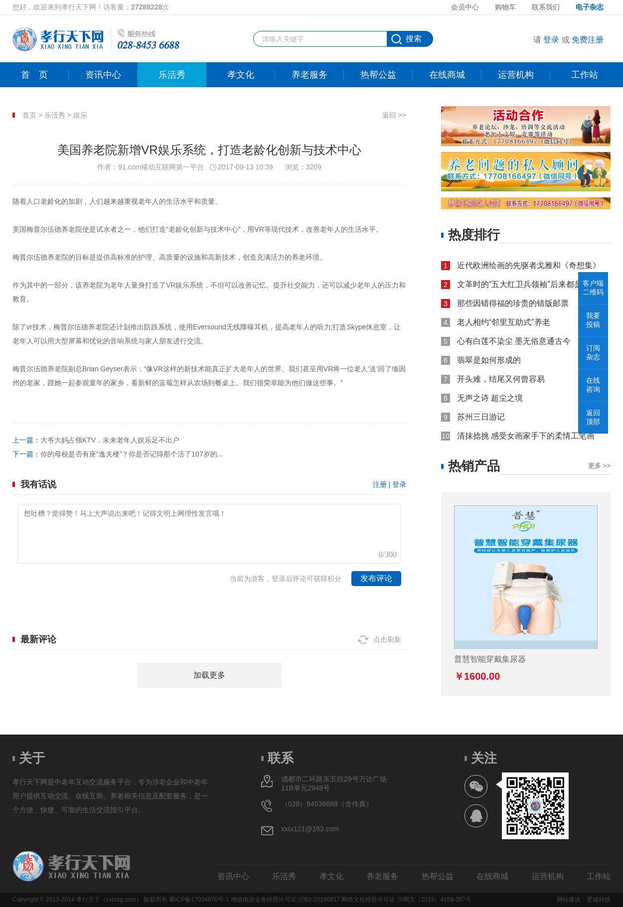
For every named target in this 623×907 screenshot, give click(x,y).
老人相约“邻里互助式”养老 (503, 322)
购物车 (505, 7)
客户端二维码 (593, 287)
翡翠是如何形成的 (489, 360)
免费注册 (588, 39)
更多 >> (599, 465)
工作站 (584, 75)
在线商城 (447, 75)
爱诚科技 (599, 899)
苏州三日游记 (481, 417)
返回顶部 (593, 417)
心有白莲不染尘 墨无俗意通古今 (514, 341)
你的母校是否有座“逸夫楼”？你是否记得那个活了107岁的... (131, 454)
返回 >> (394, 115)
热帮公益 (378, 75)
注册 (380, 484)
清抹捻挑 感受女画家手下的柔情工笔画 (526, 436)
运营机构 (516, 75)
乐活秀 (171, 75)
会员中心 (465, 7)
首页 (34, 75)
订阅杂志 (593, 352)
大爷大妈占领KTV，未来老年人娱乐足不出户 (109, 440)
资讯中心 (103, 75)
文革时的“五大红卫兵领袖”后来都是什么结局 (534, 284)
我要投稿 (593, 319)
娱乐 (80, 115)
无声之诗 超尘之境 (490, 398)
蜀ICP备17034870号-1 (199, 899)
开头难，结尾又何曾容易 (501, 379)
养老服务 (309, 75)
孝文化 (240, 75)
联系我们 (546, 7)
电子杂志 (590, 7)
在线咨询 (593, 384)
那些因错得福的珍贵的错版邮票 (513, 303)
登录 (551, 39)
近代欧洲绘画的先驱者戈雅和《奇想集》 (529, 265)
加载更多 (209, 675)
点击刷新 (387, 639)
